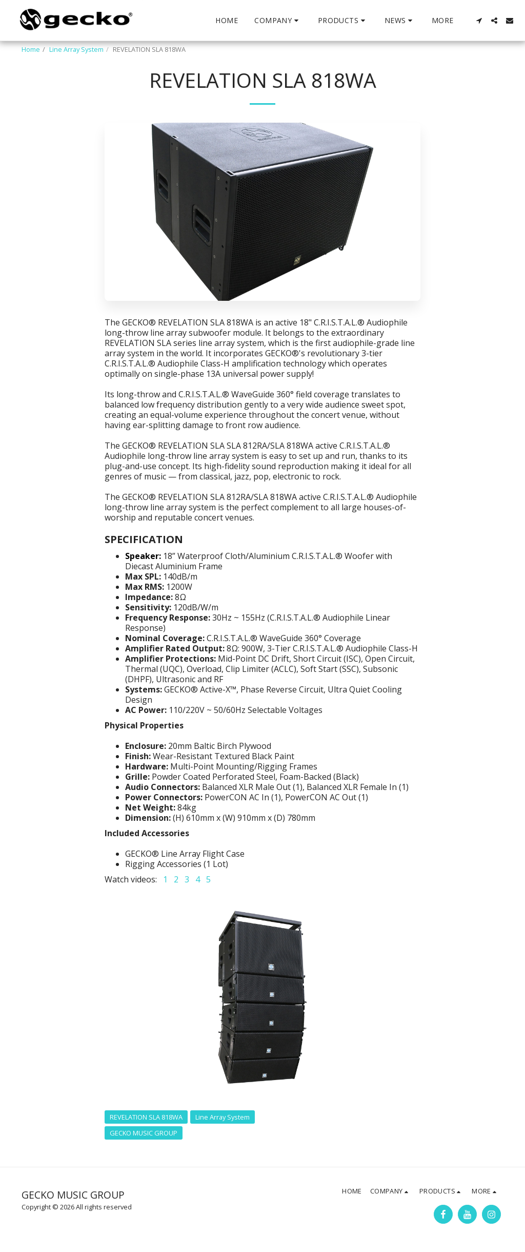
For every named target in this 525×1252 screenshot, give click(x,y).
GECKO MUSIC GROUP (143, 1133)
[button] (278, 20)
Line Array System (76, 49)
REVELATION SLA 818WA (146, 1117)
